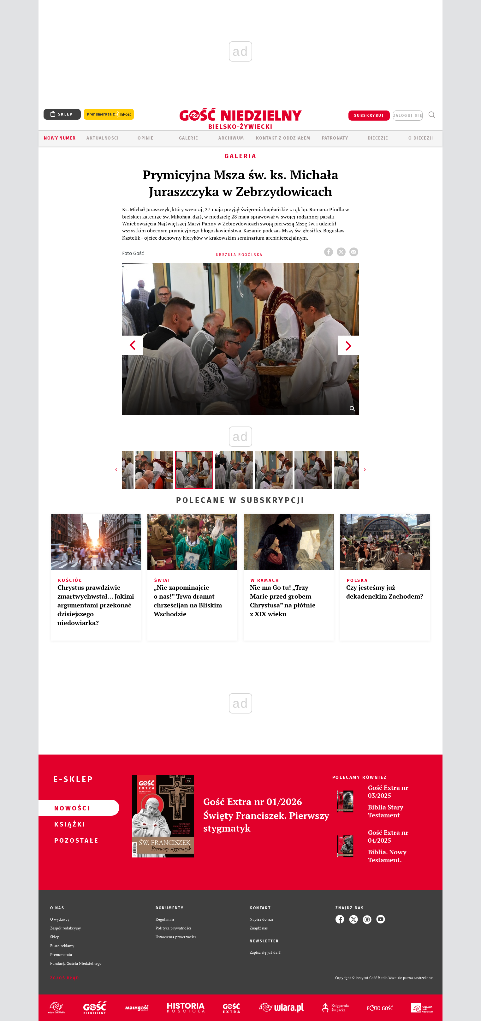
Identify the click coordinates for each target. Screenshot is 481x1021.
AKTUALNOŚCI (102, 138)
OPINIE (145, 138)
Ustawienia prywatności (176, 936)
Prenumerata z (109, 114)
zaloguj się (407, 115)
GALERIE (188, 138)
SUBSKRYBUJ (369, 115)
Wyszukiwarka (431, 115)
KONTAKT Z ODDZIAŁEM (283, 138)
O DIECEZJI (420, 138)
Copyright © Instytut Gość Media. (362, 978)
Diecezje (378, 138)
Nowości (68, 807)
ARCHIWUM (231, 138)
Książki (68, 824)
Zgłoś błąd (64, 978)
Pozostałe (68, 840)
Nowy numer (60, 138)
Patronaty (335, 138)
